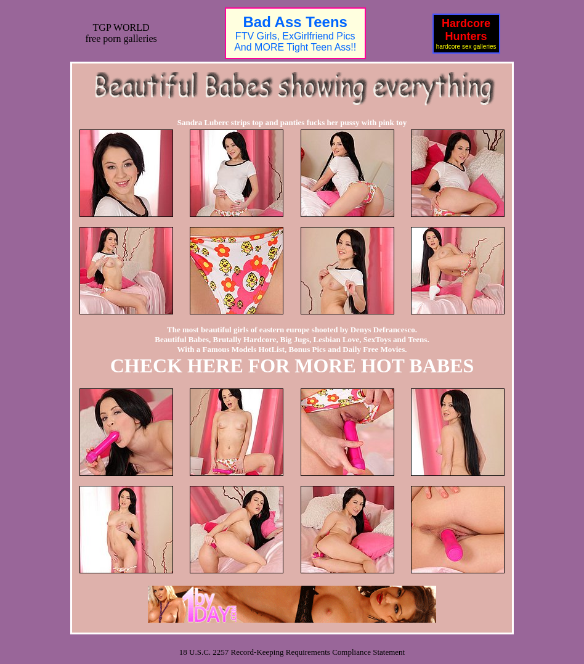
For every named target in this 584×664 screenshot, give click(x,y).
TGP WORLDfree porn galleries (120, 33)
